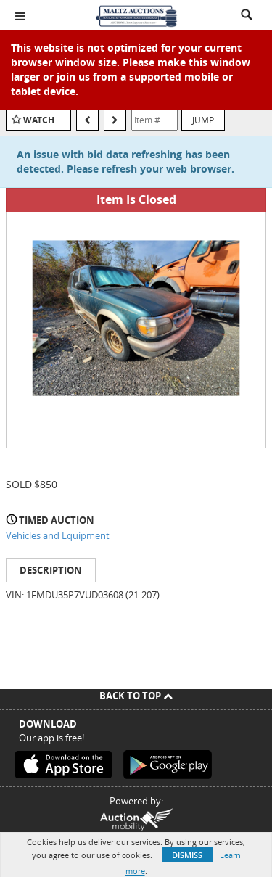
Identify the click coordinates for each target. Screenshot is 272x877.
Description (51, 570)
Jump (203, 119)
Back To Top (136, 695)
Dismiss (187, 854)
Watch (38, 120)
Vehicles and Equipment (58, 535)
